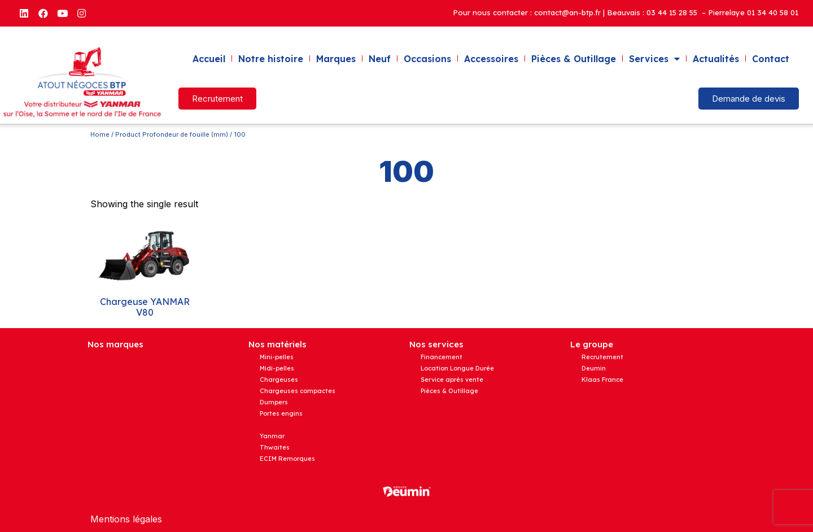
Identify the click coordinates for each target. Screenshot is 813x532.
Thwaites (275, 447)
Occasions (427, 58)
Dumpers (274, 402)
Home (100, 134)
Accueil (209, 58)
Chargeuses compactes (297, 391)
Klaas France (602, 379)
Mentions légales (126, 519)
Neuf (380, 58)
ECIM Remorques (287, 459)
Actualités (716, 58)
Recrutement (602, 357)
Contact (770, 58)
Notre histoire (270, 58)
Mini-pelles (277, 357)
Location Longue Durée (457, 368)
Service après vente (452, 379)
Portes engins (281, 413)
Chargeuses (279, 379)
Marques (336, 58)
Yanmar (272, 436)
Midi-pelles (277, 368)
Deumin (594, 368)
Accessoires (491, 58)
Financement (441, 357)
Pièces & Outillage (573, 58)
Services (654, 59)
